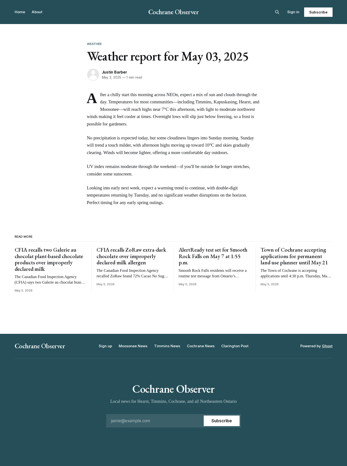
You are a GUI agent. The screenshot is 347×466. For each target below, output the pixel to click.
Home (20, 12)
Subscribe (318, 12)
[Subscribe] (221, 421)
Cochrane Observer (173, 11)
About (37, 12)
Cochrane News (201, 346)
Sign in (293, 12)
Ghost (327, 346)
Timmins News (167, 346)
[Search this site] (277, 12)
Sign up (105, 346)
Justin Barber (114, 72)
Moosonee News (133, 346)
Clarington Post (235, 346)
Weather (94, 44)
